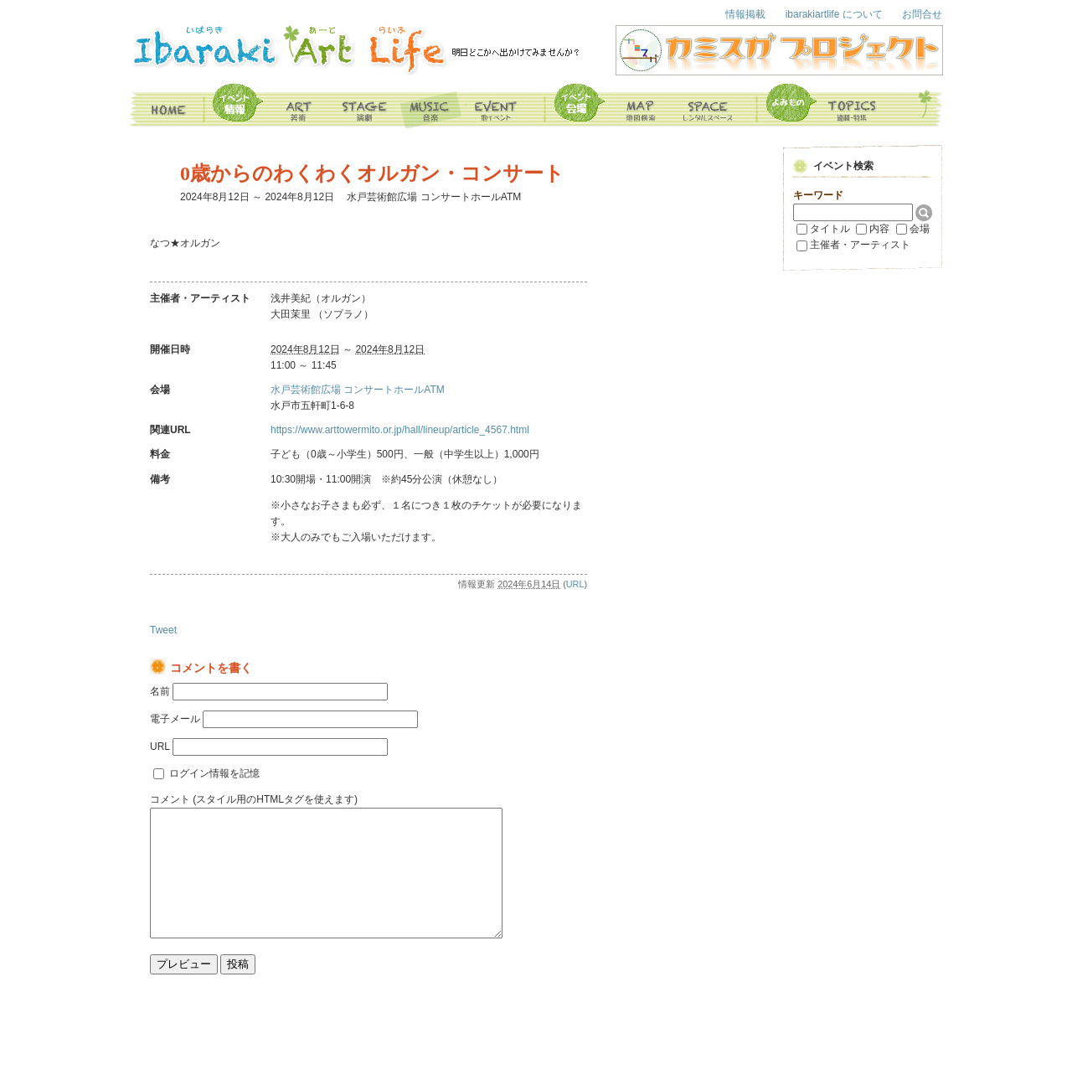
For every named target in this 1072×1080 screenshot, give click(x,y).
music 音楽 (432, 106)
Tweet (163, 630)
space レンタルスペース (718, 106)
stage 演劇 (365, 106)
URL (575, 584)
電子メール (175, 719)
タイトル (830, 229)
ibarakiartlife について (834, 14)
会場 (920, 229)
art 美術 (298, 106)
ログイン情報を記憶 (214, 773)
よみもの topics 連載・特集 (823, 106)
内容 (879, 229)
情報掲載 (745, 14)
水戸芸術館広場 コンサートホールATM (358, 389)
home (167, 106)
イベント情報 (235, 106)
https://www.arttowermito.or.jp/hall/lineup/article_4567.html (400, 430)
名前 (160, 691)
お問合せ (922, 14)
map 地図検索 (612, 106)
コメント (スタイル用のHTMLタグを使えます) (254, 799)
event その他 (507, 106)
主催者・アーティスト (860, 245)
